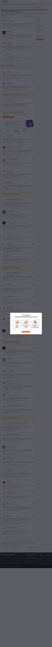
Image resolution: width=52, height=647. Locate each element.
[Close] (41, 314)
